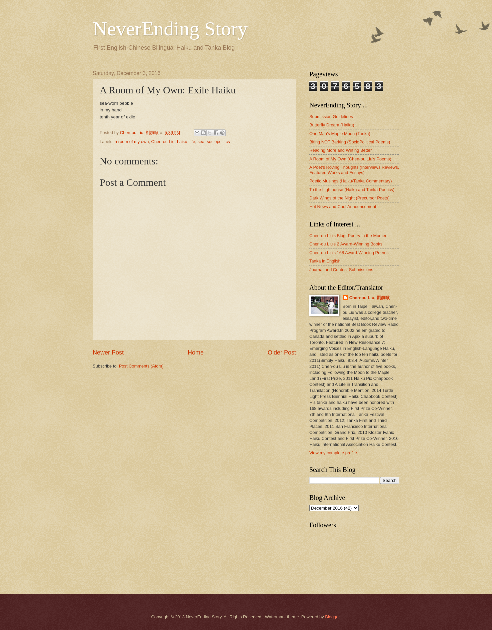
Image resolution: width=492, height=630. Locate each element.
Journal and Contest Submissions (341, 269)
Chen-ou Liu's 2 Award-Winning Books (345, 243)
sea (200, 141)
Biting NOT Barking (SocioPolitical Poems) (349, 141)
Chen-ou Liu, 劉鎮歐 (369, 297)
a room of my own (132, 141)
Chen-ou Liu (163, 141)
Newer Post (108, 352)
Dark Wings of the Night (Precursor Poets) (349, 197)
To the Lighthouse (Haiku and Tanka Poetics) (351, 189)
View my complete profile (333, 452)
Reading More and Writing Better (340, 150)
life (192, 141)
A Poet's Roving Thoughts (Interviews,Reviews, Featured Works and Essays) (354, 170)
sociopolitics (218, 141)
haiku (182, 141)
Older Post (282, 352)
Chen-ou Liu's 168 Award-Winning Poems (349, 252)
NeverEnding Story (170, 29)
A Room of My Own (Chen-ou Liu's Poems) (350, 158)
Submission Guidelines (331, 116)
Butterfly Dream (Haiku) (331, 124)
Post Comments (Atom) (141, 366)
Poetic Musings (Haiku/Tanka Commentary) (350, 180)
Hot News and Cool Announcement (342, 206)
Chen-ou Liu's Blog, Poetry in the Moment (349, 235)
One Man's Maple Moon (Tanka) (339, 133)
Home (196, 352)
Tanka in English (325, 260)
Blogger (332, 616)
